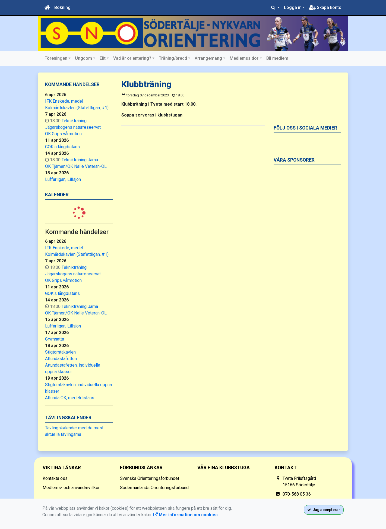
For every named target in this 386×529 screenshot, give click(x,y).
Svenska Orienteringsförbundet (149, 478)
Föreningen (56, 58)
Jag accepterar (323, 510)
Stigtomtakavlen (60, 352)
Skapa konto (325, 7)
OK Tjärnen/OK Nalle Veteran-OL (76, 166)
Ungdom (83, 58)
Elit (103, 58)
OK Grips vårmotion (63, 133)
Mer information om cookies (185, 514)
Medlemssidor (244, 58)
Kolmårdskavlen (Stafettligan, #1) (77, 107)
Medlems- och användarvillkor (71, 487)
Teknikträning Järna (80, 159)
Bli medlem (277, 58)
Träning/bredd (173, 58)
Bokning (62, 7)
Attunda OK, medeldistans (69, 397)
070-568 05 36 (297, 494)
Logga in (293, 7)
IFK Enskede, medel (64, 101)
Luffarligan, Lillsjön (63, 179)
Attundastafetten (61, 358)
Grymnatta (54, 339)
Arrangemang (208, 58)
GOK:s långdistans (62, 146)
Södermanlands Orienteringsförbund (154, 487)
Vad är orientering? (132, 58)
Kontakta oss (55, 478)
